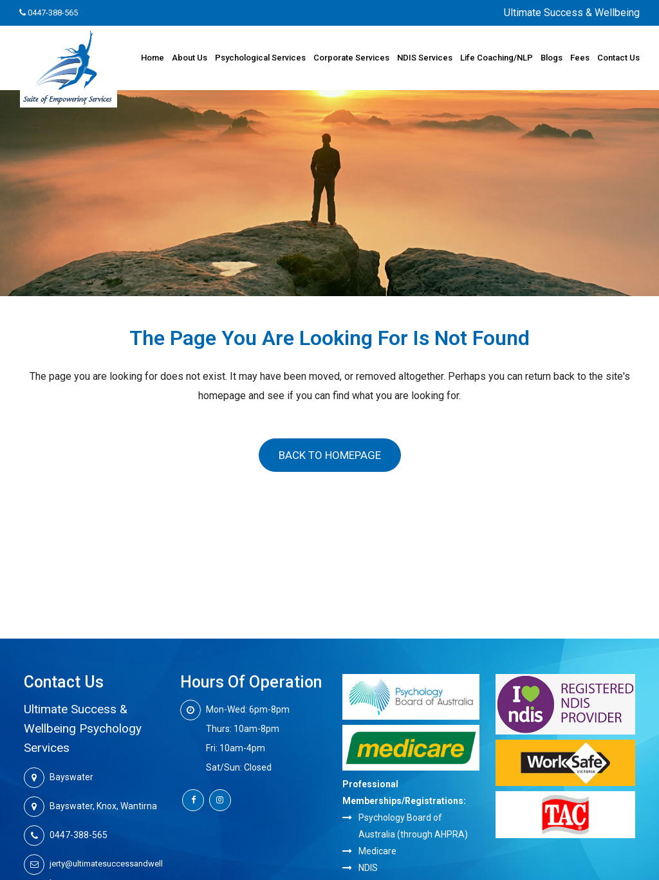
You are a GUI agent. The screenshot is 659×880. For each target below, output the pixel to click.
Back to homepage (330, 455)
